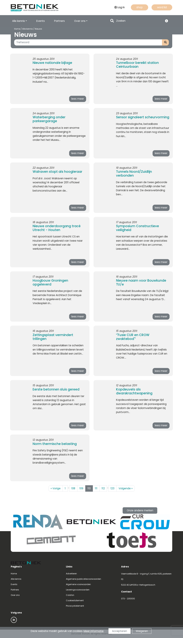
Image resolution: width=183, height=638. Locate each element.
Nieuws (38, 28)
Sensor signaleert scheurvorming (142, 117)
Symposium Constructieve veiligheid (137, 228)
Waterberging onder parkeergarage (49, 119)
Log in (119, 7)
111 (96, 488)
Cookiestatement (75, 600)
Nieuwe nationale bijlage (52, 62)
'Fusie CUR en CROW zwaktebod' (132, 337)
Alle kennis (27, 28)
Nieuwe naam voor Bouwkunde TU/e (141, 282)
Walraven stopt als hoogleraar (57, 171)
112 (103, 488)
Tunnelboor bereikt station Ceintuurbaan (137, 64)
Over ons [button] (79, 21)
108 (73, 488)
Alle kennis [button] (18, 21)
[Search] (139, 21)
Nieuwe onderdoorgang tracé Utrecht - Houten (57, 228)
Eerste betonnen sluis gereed (56, 389)
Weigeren (142, 631)
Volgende (126, 488)
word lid (162, 7)
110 (89, 488)
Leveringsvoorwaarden (77, 589)
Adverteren (71, 573)
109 (81, 488)
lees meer (77, 98)
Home (17, 28)
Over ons (15, 595)
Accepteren (119, 631)
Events (40, 21)
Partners (59, 21)
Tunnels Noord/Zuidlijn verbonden (134, 173)
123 (112, 488)
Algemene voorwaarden (78, 584)
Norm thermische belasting (55, 444)
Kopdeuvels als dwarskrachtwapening (134, 391)
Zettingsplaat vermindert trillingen (53, 337)
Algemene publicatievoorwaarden (83, 579)
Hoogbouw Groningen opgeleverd (50, 282)
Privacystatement (75, 605)
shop (139, 7)
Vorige (56, 488)
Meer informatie (94, 631)
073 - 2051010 (128, 598)
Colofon (70, 595)
